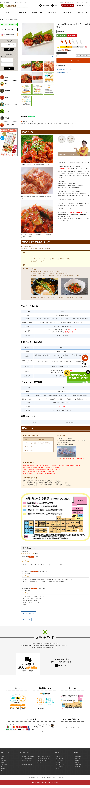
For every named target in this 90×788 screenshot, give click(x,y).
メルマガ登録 (78, 764)
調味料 (2, 762)
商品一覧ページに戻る (62, 72)
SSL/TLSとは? (10, 739)
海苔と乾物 (3, 760)
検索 (8, 49)
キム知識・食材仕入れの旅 (26, 758)
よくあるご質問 (59, 758)
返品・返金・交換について (61, 764)
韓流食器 (3, 768)
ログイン (77, 760)
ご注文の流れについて (60, 766)
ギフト (2, 770)
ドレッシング (4, 764)
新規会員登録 (78, 756)
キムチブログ (52, 12)
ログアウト (77, 762)
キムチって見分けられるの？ (43, 756)
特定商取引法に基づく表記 (81, 2)
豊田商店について (37, 12)
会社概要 (62, 2)
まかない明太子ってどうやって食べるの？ (44, 761)
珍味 (2, 758)
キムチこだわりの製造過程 (43, 758)
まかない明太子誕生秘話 (25, 760)
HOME (7, 12)
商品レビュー (78, 766)
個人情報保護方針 (33, 777)
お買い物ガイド (70, 2)
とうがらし (3, 766)
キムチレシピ (67, 12)
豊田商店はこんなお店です (26, 764)
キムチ (5, 19)
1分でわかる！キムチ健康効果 (27, 756)
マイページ (77, 758)
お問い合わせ (61, 777)
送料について (59, 762)
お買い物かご (59, 756)
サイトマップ (59, 768)
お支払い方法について (60, 760)
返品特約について (60, 65)
